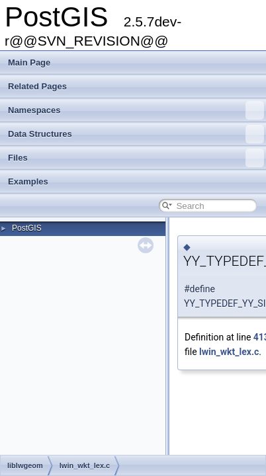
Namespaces (136, 110)
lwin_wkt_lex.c (229, 351)
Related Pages (37, 86)
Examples (28, 181)
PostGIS (27, 228)
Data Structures (136, 134)
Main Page (29, 62)
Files (136, 158)
